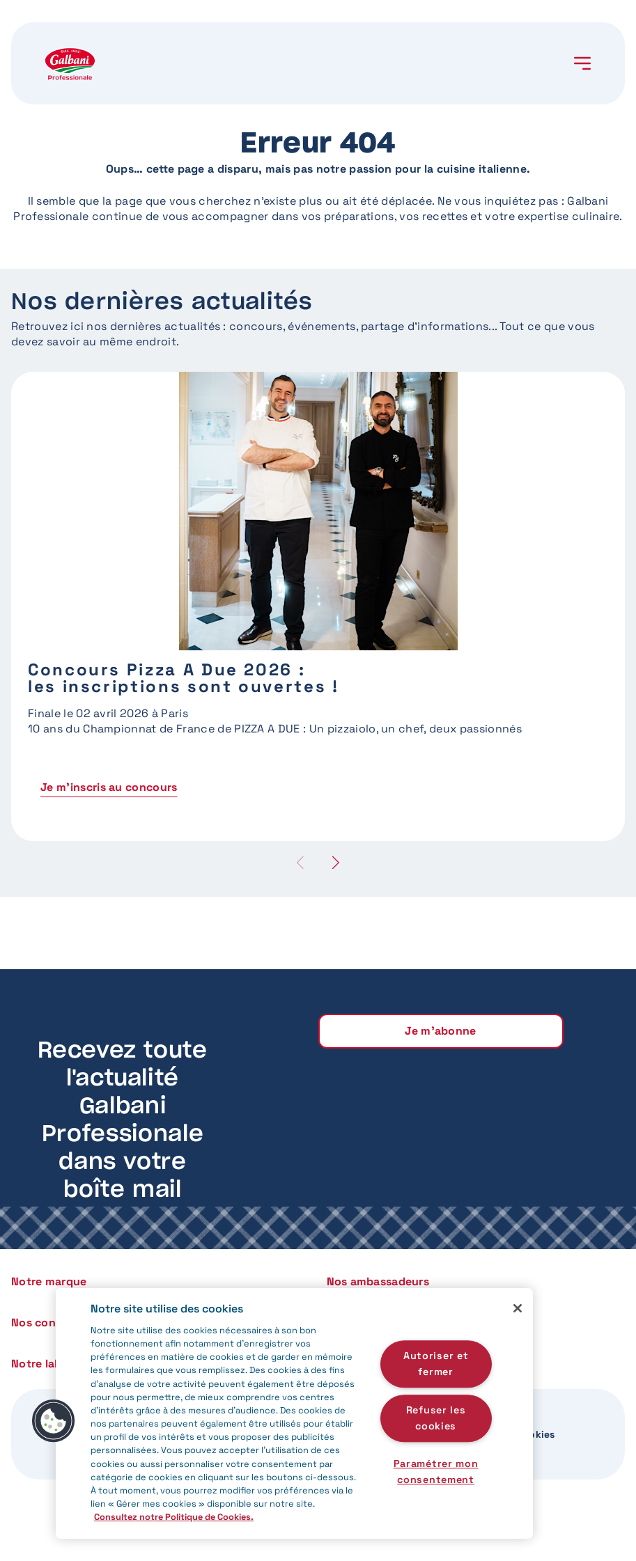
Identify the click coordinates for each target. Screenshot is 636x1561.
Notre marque (48, 1281)
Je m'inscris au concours (109, 787)
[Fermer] (517, 1308)
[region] (294, 1413)
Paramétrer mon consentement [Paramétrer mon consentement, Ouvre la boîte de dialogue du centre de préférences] (436, 1471)
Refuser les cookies (436, 1418)
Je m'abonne (440, 1030)
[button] (336, 862)
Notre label (41, 1363)
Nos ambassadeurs (378, 1281)
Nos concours (48, 1322)
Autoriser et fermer (436, 1364)
